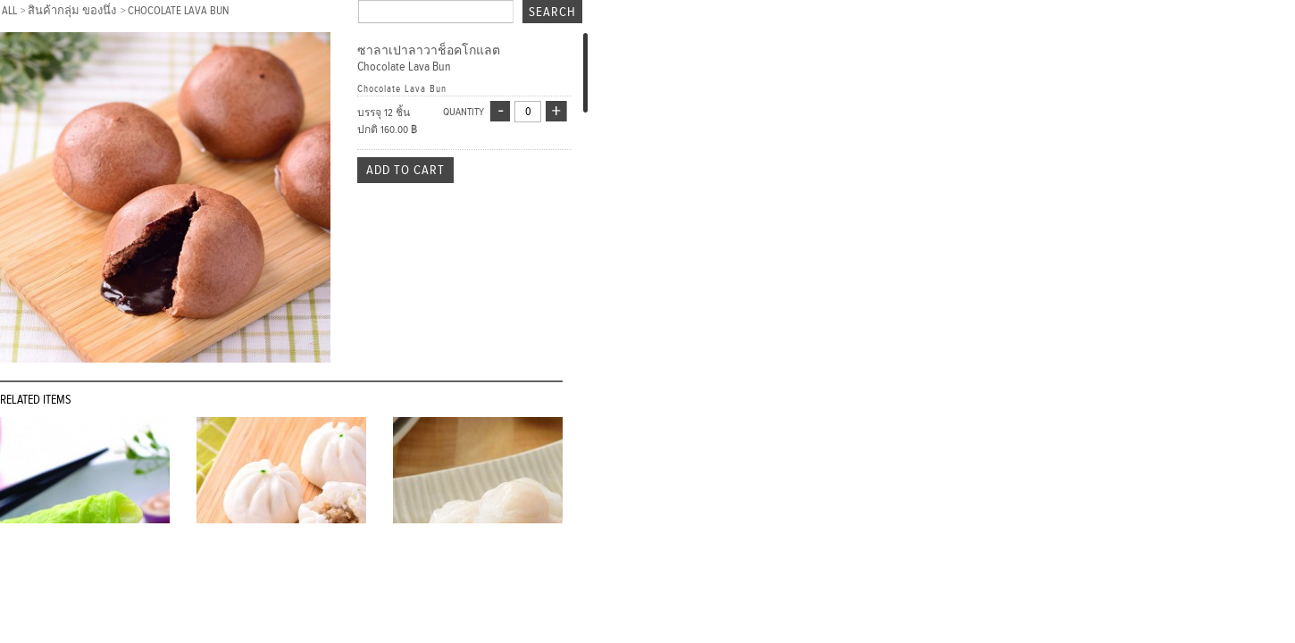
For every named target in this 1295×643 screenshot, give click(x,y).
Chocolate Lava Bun (178, 11)
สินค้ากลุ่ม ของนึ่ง (73, 11)
